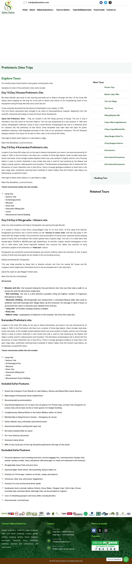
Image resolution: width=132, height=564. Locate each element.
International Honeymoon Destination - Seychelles (114, 164)
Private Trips (109, 87)
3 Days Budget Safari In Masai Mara (113, 143)
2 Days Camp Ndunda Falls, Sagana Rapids (114, 129)
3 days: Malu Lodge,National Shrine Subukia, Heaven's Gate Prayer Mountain (115, 122)
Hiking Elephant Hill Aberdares (111, 115)
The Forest (108, 108)
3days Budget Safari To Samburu (113, 136)
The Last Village (110, 101)
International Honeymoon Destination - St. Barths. (114, 157)
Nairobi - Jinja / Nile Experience (111, 94)
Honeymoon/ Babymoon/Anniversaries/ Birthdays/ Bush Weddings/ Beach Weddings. (115, 150)
